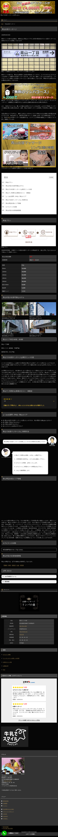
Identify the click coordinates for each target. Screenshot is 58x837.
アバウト (5, 805)
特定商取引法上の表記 (8, 809)
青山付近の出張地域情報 (13, 210)
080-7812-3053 (23, 626)
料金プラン (9, 182)
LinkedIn (5, 814)
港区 (9, 117)
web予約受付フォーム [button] (9, 576)
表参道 (14, 565)
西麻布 (5, 565)
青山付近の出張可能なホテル (15, 186)
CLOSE (51, 177)
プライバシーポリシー (8, 811)
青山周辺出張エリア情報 (13, 203)
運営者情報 (5, 801)
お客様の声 (5, 666)
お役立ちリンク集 (7, 662)
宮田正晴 (21, 634)
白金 (18, 565)
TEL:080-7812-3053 (8, 828)
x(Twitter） (5, 818)
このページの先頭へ (30, 834)
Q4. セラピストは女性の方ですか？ (13, 426)
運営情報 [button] (5, 582)
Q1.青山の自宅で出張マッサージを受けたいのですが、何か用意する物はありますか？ (27, 420)
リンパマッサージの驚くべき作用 (11, 658)
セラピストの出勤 (11, 207)
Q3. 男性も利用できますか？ (11, 424)
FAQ (4, 669)
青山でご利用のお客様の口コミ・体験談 (18, 193)
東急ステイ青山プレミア (9, 316)
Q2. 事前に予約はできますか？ (11, 422)
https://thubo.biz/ (23, 631)
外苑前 (22, 565)
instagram (5, 816)
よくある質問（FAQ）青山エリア (16, 196)
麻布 (9, 565)
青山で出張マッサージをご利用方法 (17, 200)
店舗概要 (5, 803)
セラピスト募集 (7, 654)
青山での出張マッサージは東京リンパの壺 (19, 189)
